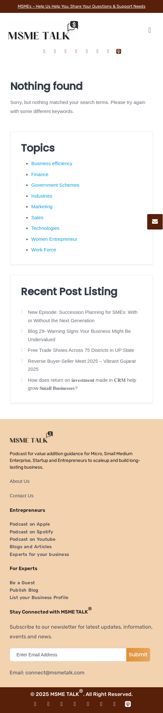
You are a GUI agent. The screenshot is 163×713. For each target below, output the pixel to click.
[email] (69, 654)
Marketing (42, 206)
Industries (41, 196)
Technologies (45, 228)
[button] (149, 30)
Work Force (43, 249)
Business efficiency (51, 163)
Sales (37, 217)
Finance (39, 174)
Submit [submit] (138, 654)
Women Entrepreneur (54, 239)
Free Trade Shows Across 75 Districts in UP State (81, 350)
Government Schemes (55, 185)
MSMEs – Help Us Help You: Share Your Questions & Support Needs (82, 6)
